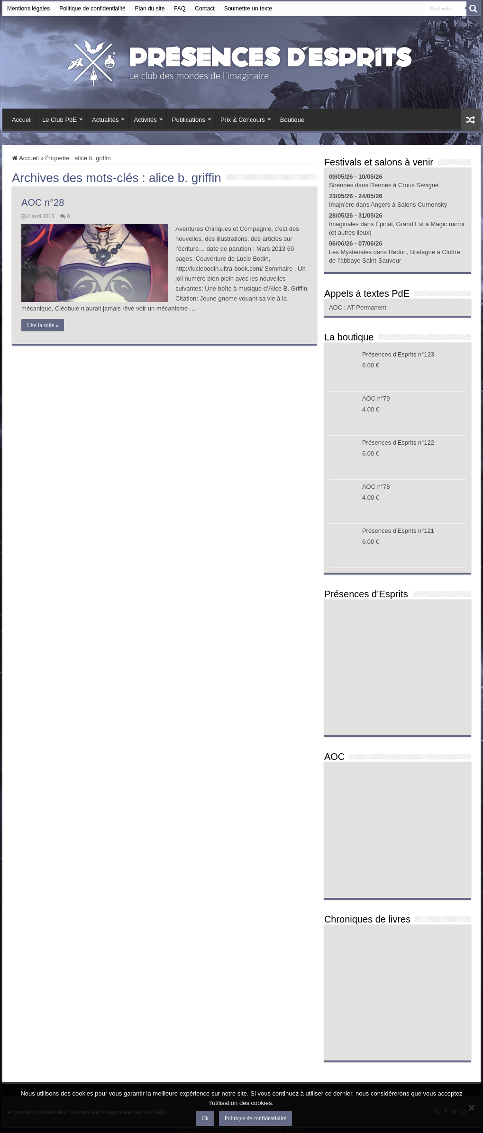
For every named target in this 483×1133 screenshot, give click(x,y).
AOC (336, 307)
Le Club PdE (59, 119)
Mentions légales (28, 8)
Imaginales (344, 224)
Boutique (292, 119)
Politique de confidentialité (92, 8)
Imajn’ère (341, 204)
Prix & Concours (242, 119)
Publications (188, 119)
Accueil (22, 119)
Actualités (105, 119)
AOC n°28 (42, 202)
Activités (145, 119)
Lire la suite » (42, 325)
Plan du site (150, 8)
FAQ (179, 8)
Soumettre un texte (248, 8)
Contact (204, 8)
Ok (205, 1118)
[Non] (471, 1107)
